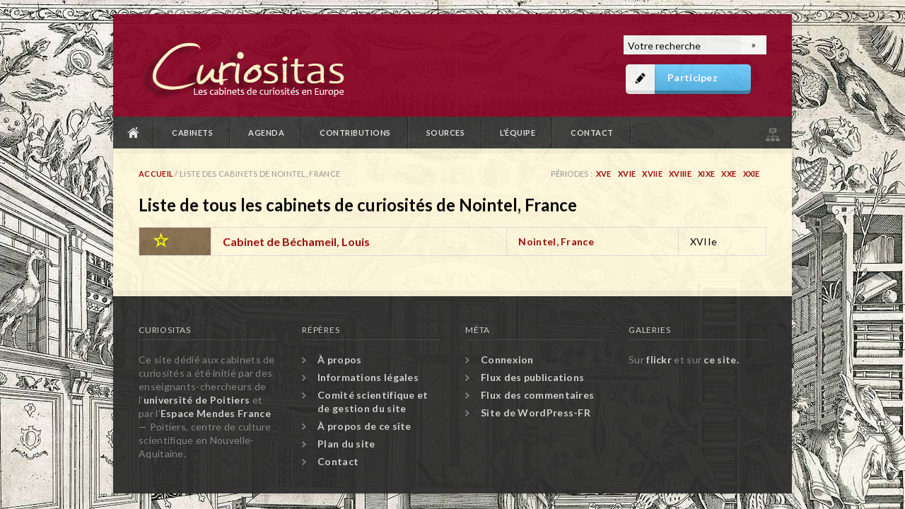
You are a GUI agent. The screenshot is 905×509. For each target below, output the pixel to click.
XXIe (751, 173)
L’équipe (517, 132)
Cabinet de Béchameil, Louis (296, 241)
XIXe (706, 173)
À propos (339, 359)
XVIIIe (680, 173)
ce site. (720, 359)
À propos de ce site (364, 426)
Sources (445, 132)
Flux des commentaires (537, 395)
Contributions (355, 132)
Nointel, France (556, 241)
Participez (692, 77)
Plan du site (771, 132)
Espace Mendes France (215, 413)
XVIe (627, 173)
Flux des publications (532, 377)
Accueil (133, 132)
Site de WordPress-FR (535, 412)
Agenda (266, 132)
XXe (728, 173)
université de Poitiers (197, 400)
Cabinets (192, 132)
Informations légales (368, 377)
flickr (659, 359)
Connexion (507, 359)
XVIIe (652, 173)
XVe (604, 173)
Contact (592, 132)
